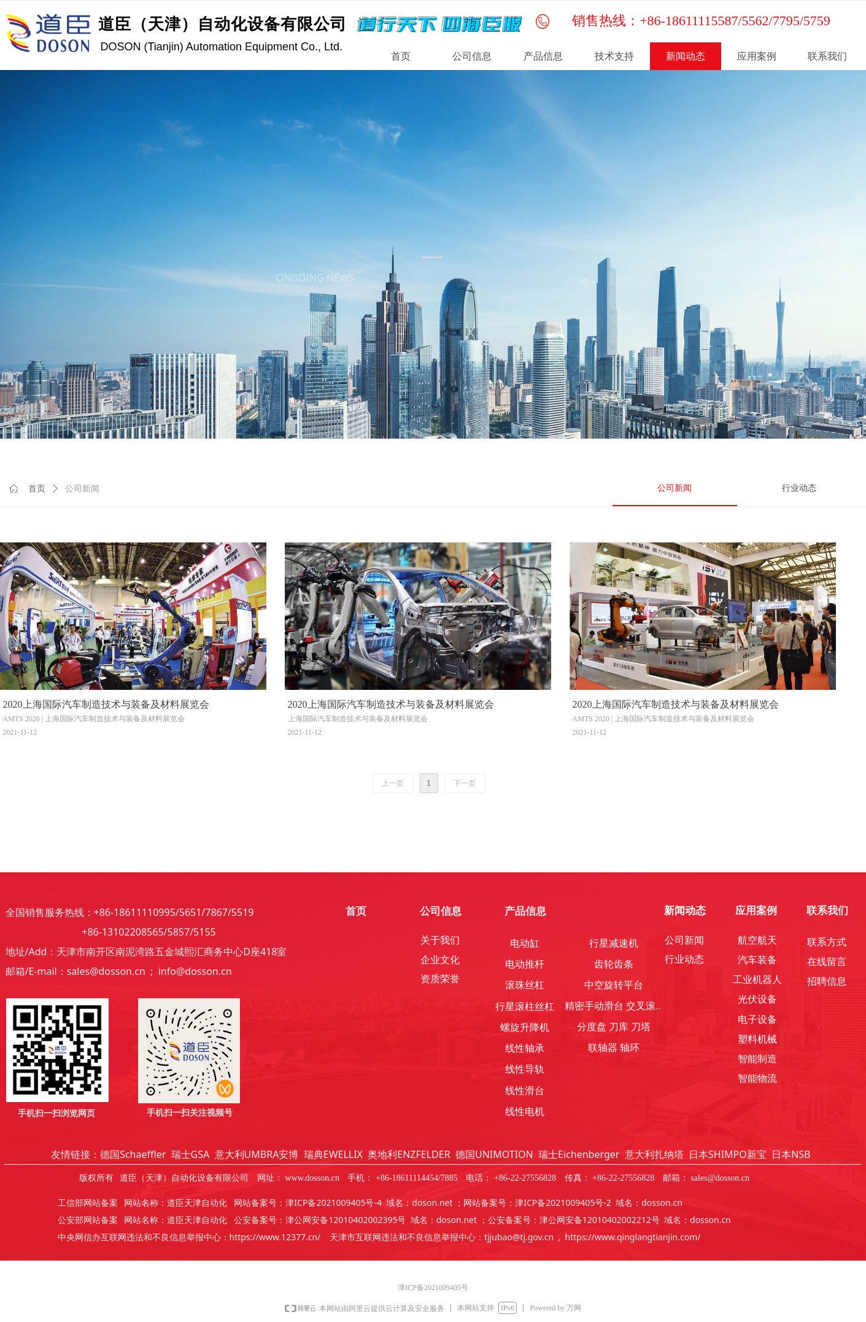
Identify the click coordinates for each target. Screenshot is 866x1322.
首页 (36, 488)
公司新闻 (82, 488)
